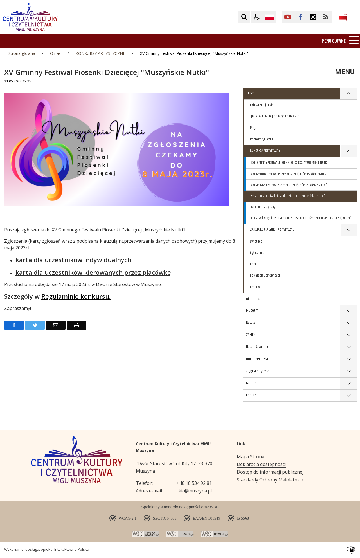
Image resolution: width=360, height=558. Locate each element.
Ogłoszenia (257, 253)
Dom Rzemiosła (257, 359)
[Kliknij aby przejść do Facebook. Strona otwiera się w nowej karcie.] (300, 17)
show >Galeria (348, 384)
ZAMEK (250, 335)
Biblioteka (253, 299)
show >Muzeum (348, 311)
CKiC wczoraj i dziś (261, 105)
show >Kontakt (348, 396)
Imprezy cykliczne (261, 139)
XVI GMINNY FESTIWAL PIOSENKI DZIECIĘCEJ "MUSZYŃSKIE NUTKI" (289, 185)
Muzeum (252, 310)
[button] (257, 17)
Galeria (251, 383)
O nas (250, 93)
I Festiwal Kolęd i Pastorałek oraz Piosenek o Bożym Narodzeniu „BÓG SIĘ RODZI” (301, 218)
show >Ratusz (348, 323)
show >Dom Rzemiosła (348, 359)
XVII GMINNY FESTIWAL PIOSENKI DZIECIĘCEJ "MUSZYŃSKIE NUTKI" (289, 174)
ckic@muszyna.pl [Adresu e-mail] (194, 491)
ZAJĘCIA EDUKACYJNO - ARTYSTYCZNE (272, 229)
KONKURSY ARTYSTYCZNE (265, 150)
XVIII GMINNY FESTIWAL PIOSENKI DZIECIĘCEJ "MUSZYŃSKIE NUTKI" (289, 162)
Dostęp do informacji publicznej (270, 472)
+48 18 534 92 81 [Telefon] (194, 483)
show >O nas (348, 94)
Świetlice (256, 241)
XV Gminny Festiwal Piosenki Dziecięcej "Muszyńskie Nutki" (288, 195)
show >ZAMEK (348, 335)
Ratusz (250, 323)
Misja (253, 128)
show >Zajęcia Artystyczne (348, 371)
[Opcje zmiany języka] (269, 17)
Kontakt (251, 395)
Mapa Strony (250, 457)
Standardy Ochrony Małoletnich (270, 480)
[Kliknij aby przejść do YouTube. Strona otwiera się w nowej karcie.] (288, 17)
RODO (253, 264)
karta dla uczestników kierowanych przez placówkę (93, 272)
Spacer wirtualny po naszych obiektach (275, 116)
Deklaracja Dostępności (265, 275)
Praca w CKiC (258, 287)
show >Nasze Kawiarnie (348, 347)
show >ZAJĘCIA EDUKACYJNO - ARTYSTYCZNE (348, 230)
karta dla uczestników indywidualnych (73, 259)
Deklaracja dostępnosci (261, 464)
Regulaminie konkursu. (76, 296)
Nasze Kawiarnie (257, 347)
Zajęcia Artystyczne (259, 371)
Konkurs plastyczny (263, 207)
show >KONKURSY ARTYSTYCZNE (348, 151)
